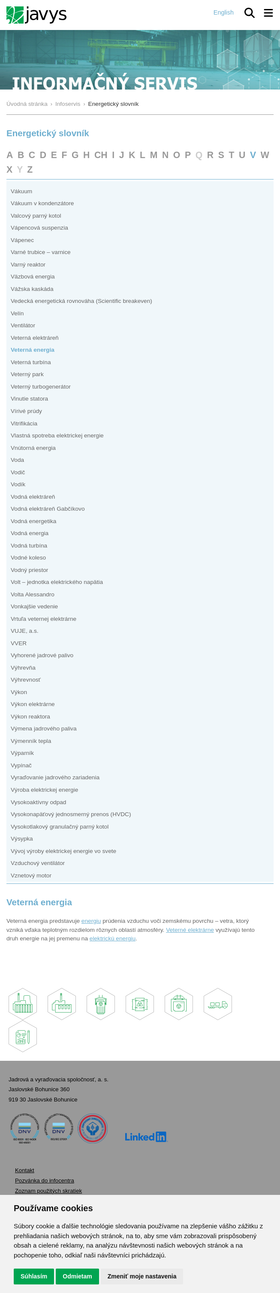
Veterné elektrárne (190, 930)
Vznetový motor (31, 875)
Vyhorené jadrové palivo (42, 655)
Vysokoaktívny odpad (38, 802)
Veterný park (27, 374)
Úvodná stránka (27, 104)
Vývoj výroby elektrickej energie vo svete (63, 851)
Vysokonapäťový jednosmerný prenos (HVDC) (71, 814)
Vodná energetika (33, 521)
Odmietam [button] (77, 1276)
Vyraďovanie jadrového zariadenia (55, 777)
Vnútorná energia (33, 448)
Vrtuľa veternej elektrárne (43, 619)
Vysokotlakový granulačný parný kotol (59, 826)
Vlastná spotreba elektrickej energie (57, 435)
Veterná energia (32, 350)
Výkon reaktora (30, 716)
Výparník (22, 753)
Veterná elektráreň (35, 338)
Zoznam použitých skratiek (48, 1191)
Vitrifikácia (24, 423)
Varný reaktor (28, 264)
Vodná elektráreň (33, 497)
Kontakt (24, 1170)
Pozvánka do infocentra (44, 1180)
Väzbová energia (33, 276)
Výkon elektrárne (33, 704)
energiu (91, 921)
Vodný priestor (29, 570)
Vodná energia (29, 533)
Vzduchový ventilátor (38, 863)
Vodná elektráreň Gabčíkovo (48, 509)
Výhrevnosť (26, 679)
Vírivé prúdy (26, 411)
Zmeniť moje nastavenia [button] (142, 1276)
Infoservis (68, 104)
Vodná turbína (29, 545)
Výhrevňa (23, 667)
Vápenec (22, 240)
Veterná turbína (31, 362)
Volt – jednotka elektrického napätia (57, 582)
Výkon (19, 692)
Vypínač (21, 765)
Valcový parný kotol (36, 216)
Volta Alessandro (32, 594)
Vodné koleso (28, 557)
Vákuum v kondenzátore (42, 203)
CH (101, 155)
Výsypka (22, 838)
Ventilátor (23, 325)
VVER (19, 643)
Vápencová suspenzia (39, 227)
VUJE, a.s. (25, 631)
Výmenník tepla (31, 741)
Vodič (18, 472)
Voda (17, 460)
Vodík (18, 484)
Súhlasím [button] (34, 1276)
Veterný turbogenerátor (41, 386)
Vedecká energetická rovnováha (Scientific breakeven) (81, 301)
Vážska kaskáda (32, 289)
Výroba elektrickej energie (44, 790)
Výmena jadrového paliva (44, 728)
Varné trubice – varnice (41, 252)
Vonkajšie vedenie (34, 606)
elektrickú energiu (112, 938)
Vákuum (21, 191)
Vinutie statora (29, 398)
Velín (17, 313)
